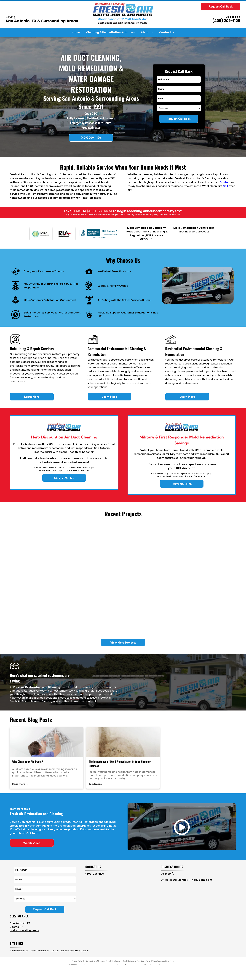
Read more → (20, 784)
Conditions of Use (118, 961)
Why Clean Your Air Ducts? (27, 761)
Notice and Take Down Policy (139, 961)
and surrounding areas (24, 930)
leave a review (99, 698)
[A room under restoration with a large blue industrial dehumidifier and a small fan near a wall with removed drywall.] (207, 606)
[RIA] (64, 233)
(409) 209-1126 (226, 20)
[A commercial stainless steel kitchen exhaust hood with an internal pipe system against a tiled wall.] (151, 606)
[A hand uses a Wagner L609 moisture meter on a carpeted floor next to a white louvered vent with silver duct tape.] (207, 550)
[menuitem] (76, 32)
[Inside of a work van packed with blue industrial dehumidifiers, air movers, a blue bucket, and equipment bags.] (38, 550)
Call (225, 186)
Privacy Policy (77, 961)
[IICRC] (41, 233)
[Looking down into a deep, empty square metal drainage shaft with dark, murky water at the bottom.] (95, 606)
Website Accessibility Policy (163, 961)
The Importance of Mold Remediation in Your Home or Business (120, 763)
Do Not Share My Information (98, 961)
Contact (225, 182)
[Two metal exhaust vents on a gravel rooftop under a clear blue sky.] (38, 606)
